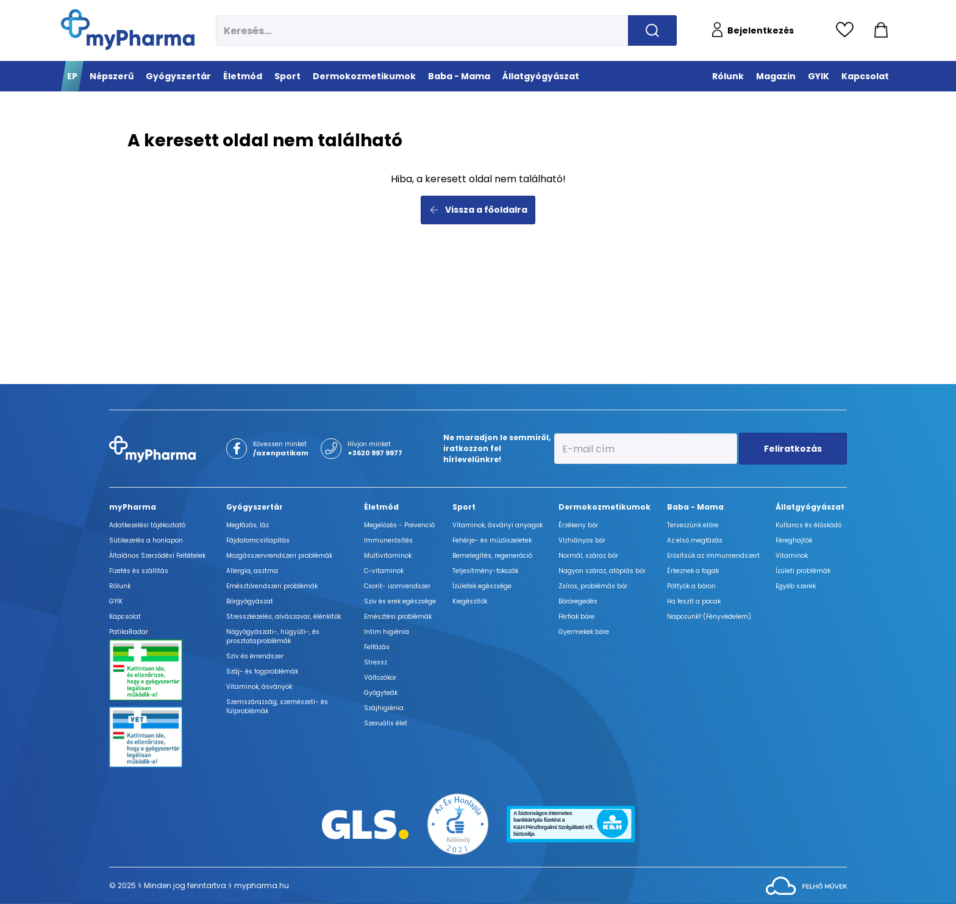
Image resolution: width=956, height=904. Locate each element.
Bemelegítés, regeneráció (492, 555)
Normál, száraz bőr (588, 555)
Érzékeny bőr (578, 525)
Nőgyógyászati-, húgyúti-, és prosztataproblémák (272, 636)
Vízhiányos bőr (581, 540)
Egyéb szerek (796, 586)
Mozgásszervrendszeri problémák (279, 555)
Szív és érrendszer (255, 656)
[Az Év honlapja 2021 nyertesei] (457, 823)
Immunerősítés (388, 540)
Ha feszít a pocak (694, 601)
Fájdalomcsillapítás (258, 540)
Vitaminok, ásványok (259, 686)
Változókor (380, 677)
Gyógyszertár (254, 507)
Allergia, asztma (252, 570)
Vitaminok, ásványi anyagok (497, 525)
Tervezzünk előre (692, 525)
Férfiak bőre (576, 616)
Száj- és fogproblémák (262, 671)
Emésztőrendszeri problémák (272, 586)
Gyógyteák (381, 692)
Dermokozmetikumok (604, 507)
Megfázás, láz (247, 525)
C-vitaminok (384, 570)
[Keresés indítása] (652, 30)
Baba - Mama (695, 507)
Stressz (375, 662)
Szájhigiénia (384, 708)
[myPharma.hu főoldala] (127, 29)
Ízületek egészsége (482, 586)
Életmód (381, 507)
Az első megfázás (694, 540)
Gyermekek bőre (583, 631)
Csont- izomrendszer (397, 586)
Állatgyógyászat (810, 507)
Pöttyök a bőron (691, 586)
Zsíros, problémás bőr (592, 586)
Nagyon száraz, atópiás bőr (602, 570)
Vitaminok (792, 555)
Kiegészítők (469, 601)
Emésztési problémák (398, 616)
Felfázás (377, 647)
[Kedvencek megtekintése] (848, 30)
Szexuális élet (385, 723)
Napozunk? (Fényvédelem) (709, 616)
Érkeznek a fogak (693, 570)
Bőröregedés (578, 601)
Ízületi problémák (803, 570)
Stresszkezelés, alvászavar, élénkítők (283, 616)
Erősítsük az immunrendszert (713, 555)
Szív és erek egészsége (400, 601)
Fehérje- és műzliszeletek (492, 540)
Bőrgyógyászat (249, 601)
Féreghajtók (794, 540)
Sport (464, 507)
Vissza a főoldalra (478, 210)
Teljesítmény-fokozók (485, 570)
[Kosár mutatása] (881, 30)
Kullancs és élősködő (808, 525)
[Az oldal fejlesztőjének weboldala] (806, 885)
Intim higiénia (386, 631)
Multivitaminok (388, 555)
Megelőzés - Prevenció (399, 525)
